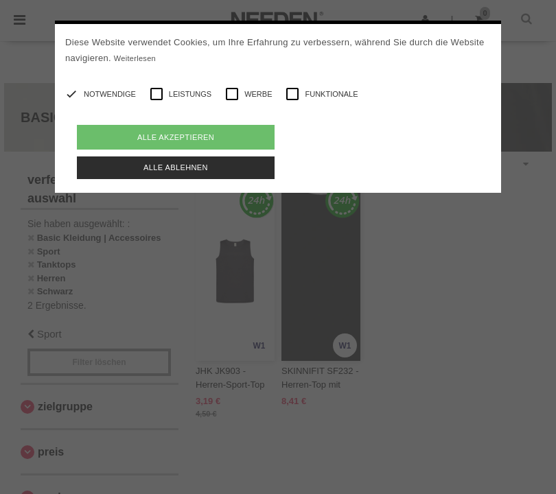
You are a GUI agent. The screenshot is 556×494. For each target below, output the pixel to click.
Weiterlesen (135, 58)
